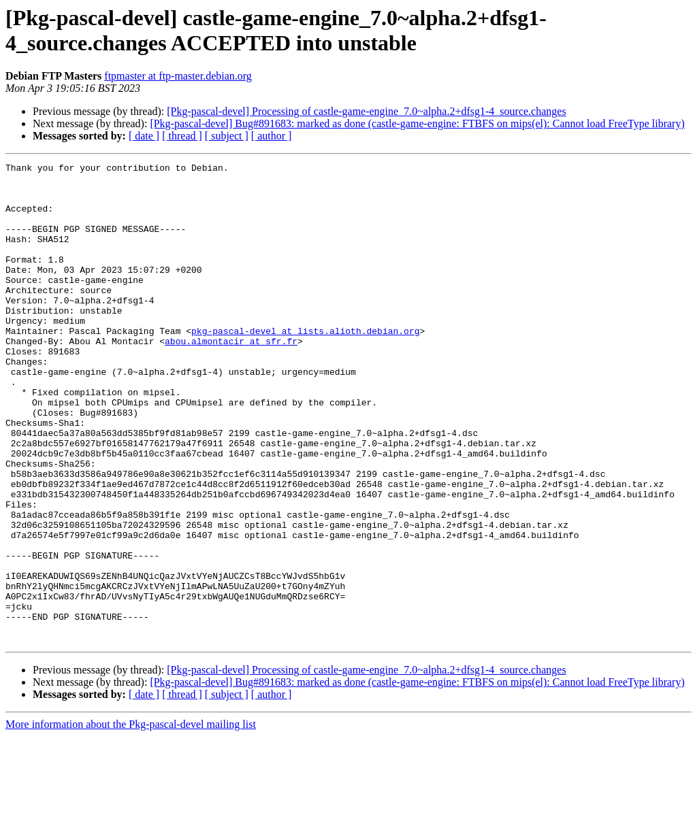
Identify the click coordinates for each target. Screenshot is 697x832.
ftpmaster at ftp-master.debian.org (178, 76)
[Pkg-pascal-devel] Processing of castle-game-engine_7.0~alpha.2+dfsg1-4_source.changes (366, 111)
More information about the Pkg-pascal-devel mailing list (130, 820)
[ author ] (271, 136)
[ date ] (144, 136)
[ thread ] (182, 136)
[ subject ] (226, 136)
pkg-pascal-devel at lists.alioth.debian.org (305, 365)
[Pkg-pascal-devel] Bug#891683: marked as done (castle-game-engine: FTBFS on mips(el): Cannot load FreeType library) (417, 123)
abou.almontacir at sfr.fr (231, 377)
